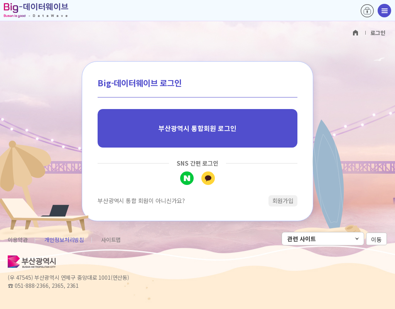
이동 (376, 239)
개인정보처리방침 (64, 240)
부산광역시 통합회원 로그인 (197, 128)
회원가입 (283, 200)
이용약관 (17, 240)
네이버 (187, 178)
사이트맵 (111, 240)
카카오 (208, 178)
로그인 (367, 10)
